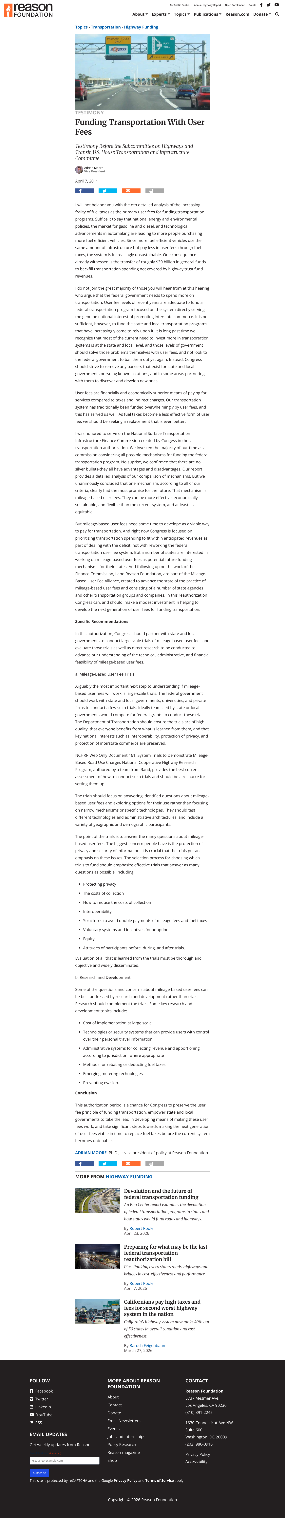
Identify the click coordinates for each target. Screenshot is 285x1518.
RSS (36, 1422)
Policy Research (121, 1444)
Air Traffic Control (180, 5)
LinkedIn (40, 1407)
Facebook (41, 1391)
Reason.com (237, 14)
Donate (260, 14)
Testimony (89, 112)
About (138, 14)
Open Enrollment (235, 5)
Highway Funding (141, 27)
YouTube (41, 1414)
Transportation (106, 27)
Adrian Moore (91, 1152)
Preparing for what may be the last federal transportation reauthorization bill (166, 1253)
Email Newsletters (124, 1420)
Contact (114, 1405)
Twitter (39, 1399)
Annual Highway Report (207, 5)
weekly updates (51, 1444)
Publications (206, 14)
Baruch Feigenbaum (148, 1345)
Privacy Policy (197, 1454)
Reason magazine (123, 1452)
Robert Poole (142, 1228)
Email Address (45, 1453)
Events (252, 5)
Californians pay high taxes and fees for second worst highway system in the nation (162, 1308)
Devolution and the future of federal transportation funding (161, 1194)
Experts (159, 14)
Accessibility (196, 1461)
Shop (112, 1460)
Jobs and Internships (126, 1436)
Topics (180, 14)
